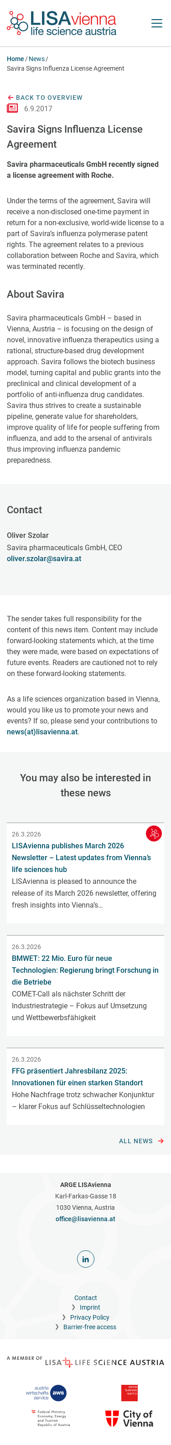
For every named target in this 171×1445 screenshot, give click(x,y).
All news (141, 1141)
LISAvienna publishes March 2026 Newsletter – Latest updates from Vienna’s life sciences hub (81, 857)
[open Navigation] (157, 23)
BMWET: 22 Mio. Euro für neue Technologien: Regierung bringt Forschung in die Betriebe (85, 970)
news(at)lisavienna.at (42, 732)
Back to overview (45, 98)
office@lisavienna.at (85, 1219)
